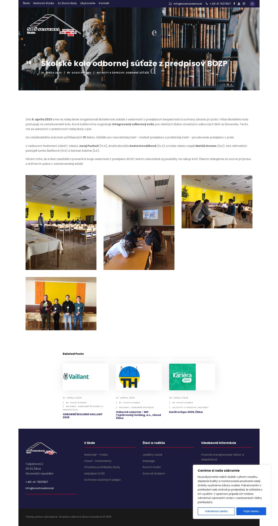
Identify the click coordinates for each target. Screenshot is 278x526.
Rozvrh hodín (152, 467)
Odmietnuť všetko (216, 511)
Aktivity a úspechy (110, 72)
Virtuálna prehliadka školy (102, 467)
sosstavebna (81, 72)
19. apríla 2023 (51, 72)
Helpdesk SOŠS (94, 473)
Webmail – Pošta (96, 455)
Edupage (149, 461)
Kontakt (104, 3)
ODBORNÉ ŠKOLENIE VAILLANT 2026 (83, 416)
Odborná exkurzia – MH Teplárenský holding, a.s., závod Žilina (138, 415)
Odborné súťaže (137, 72)
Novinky (71, 406)
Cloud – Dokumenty (98, 461)
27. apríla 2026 (72, 397)
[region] (232, 492)
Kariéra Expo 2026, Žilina (186, 412)
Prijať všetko (251, 511)
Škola (26, 3)
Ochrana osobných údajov (102, 480)
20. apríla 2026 (178, 397)
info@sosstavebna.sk (40, 488)
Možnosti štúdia (43, 3)
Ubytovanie (87, 3)
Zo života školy (67, 3)
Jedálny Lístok (152, 455)
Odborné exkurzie (142, 407)
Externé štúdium (154, 473)
